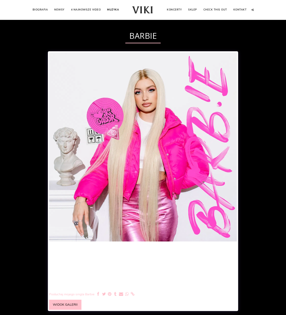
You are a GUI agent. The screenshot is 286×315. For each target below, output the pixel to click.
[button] (252, 10)
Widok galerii (65, 304)
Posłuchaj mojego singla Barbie (72, 294)
